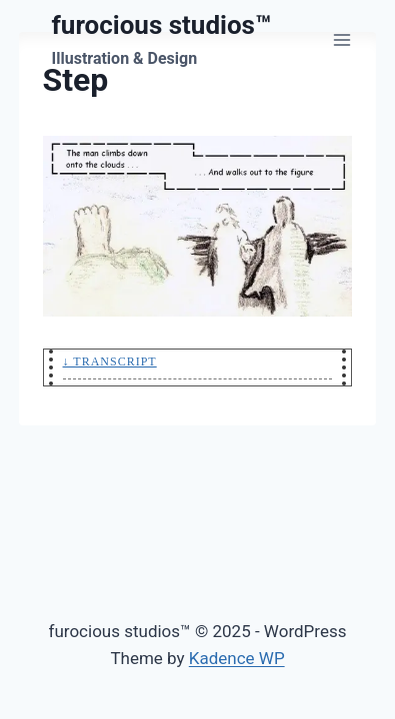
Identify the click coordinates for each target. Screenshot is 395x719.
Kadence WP (237, 658)
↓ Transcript (110, 361)
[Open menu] (342, 39)
